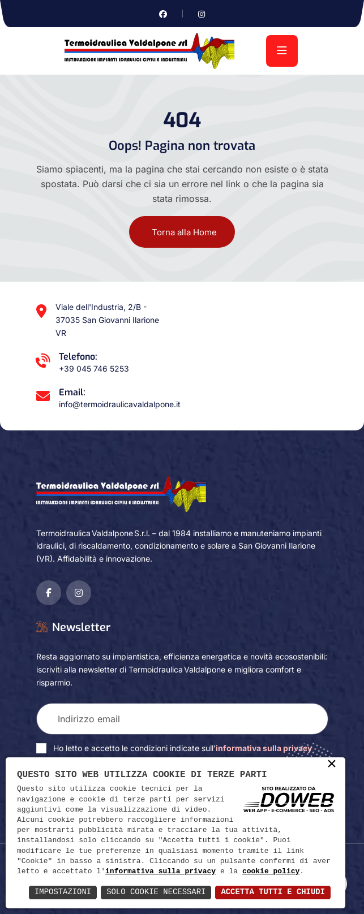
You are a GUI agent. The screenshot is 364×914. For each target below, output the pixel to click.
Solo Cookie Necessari (155, 892)
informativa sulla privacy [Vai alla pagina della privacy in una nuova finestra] (264, 748)
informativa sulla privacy (160, 871)
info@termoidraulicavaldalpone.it (120, 404)
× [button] (332, 764)
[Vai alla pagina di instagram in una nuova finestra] (201, 14)
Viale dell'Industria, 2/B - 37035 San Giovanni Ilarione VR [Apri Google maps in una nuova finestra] (107, 320)
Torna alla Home (184, 232)
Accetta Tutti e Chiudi (272, 892)
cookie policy (270, 871)
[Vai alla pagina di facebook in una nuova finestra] (163, 14)
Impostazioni (61, 892)
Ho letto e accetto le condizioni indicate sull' (182, 748)
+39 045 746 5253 (94, 368)
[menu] (282, 51)
